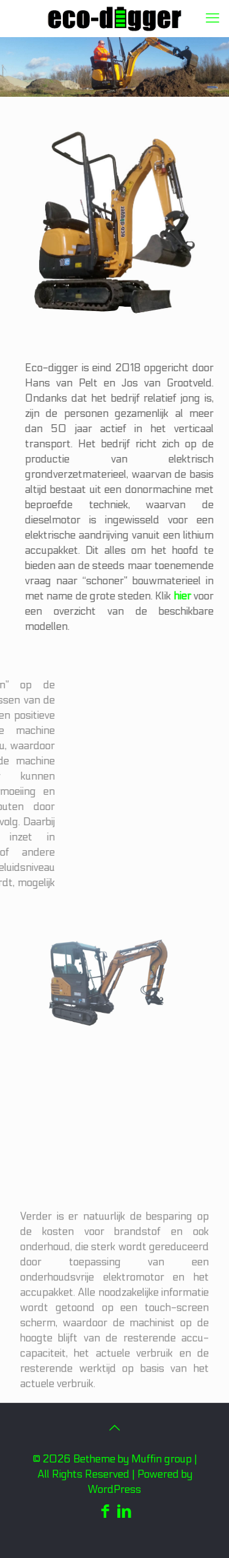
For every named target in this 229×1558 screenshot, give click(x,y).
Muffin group (161, 1459)
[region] (114, 67)
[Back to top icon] (115, 1428)
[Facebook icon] (105, 1512)
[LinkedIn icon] (124, 1512)
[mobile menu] (212, 18)
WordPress (114, 1490)
